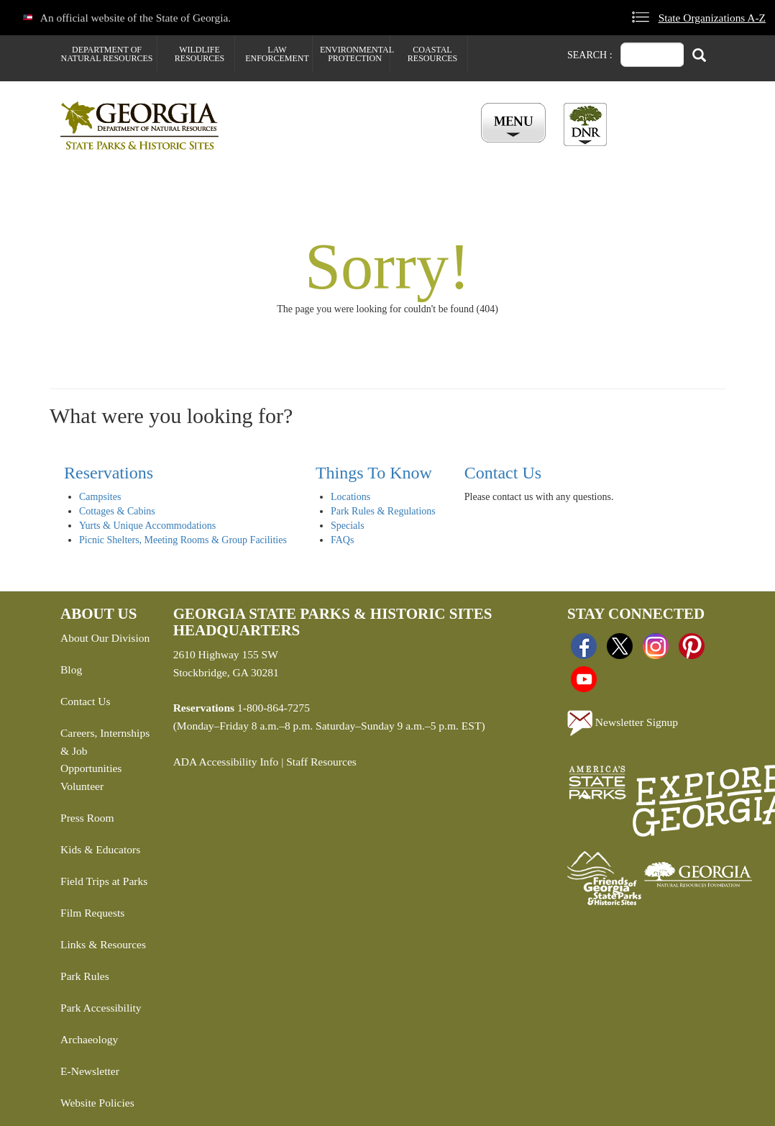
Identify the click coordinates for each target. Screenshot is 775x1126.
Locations (350, 496)
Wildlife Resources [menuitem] (199, 54)
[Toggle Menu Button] (515, 124)
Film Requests (92, 913)
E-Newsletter (89, 1071)
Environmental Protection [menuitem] (355, 54)
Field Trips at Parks (103, 881)
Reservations (108, 472)
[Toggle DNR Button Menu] (585, 124)
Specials (347, 525)
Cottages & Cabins (117, 511)
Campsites (100, 496)
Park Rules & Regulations (383, 511)
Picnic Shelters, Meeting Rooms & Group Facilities (183, 540)
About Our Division (105, 638)
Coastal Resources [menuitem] (432, 54)
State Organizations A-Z (712, 18)
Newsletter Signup (622, 723)
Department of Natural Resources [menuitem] (107, 54)
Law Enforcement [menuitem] (277, 54)
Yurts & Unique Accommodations (147, 525)
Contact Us (502, 472)
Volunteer (82, 786)
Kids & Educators (100, 849)
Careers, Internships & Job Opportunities (105, 751)
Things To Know (374, 472)
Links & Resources (103, 944)
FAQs (342, 540)
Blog (71, 669)
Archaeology (89, 1039)
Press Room (87, 818)
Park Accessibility (101, 1008)
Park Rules (84, 976)
